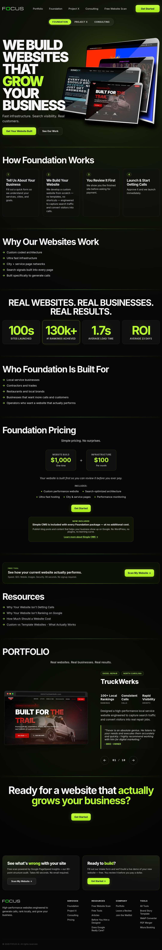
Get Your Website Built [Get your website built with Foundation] (19, 131)
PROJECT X (81, 22)
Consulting (91, 8)
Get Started (147, 8)
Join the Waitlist (124, 915)
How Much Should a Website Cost (29, 618)
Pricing (70, 919)
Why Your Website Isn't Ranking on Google (34, 613)
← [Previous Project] (104, 760)
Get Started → (98, 881)
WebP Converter (148, 918)
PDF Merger (146, 922)
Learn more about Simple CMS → (81, 537)
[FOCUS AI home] (13, 9)
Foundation (55, 8)
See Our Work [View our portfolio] (50, 131)
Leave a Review (124, 910)
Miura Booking (147, 927)
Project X (74, 8)
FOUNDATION (60, 22)
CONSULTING (102, 22)
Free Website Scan (116, 8)
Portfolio (38, 8)
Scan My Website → (139, 572)
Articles (95, 915)
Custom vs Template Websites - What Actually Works (41, 624)
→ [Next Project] (133, 760)
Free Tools (97, 910)
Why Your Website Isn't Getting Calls (30, 607)
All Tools (144, 906)
